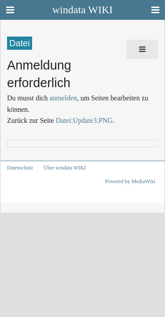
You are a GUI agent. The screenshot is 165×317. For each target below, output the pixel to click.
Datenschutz (20, 168)
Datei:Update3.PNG (84, 120)
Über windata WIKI (65, 168)
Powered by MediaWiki (130, 181)
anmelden (63, 98)
